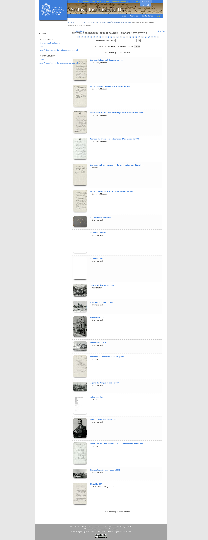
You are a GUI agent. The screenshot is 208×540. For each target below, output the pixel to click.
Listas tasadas (96, 397)
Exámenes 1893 (96, 258)
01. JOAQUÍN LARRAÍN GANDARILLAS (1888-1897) (114, 22)
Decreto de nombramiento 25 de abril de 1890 (110, 86)
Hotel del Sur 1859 (97, 342)
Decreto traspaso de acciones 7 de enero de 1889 (111, 191)
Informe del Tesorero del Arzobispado (107, 356)
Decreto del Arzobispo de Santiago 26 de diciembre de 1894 (116, 112)
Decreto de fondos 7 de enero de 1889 (106, 60)
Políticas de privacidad (90, 529)
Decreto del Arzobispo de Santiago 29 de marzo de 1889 (114, 139)
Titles (42, 46)
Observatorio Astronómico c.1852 (105, 470)
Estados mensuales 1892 (100, 217)
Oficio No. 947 (96, 484)
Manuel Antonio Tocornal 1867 (103, 419)
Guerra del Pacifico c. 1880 (101, 302)
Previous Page (78, 31)
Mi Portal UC (145, 2)
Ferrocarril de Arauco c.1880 (102, 285)
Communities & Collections (50, 43)
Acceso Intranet (113, 529)
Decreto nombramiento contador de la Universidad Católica (117, 165)
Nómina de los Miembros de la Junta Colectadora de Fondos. (116, 443)
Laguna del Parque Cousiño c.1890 (104, 383)
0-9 (78, 37)
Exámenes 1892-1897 (98, 232)
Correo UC (145, 5)
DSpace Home (73, 22)
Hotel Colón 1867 (97, 317)
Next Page (162, 31)
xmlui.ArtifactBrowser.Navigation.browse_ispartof (59, 50)
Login (159, 16)
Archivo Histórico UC (88, 22)
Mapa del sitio (103, 529)
